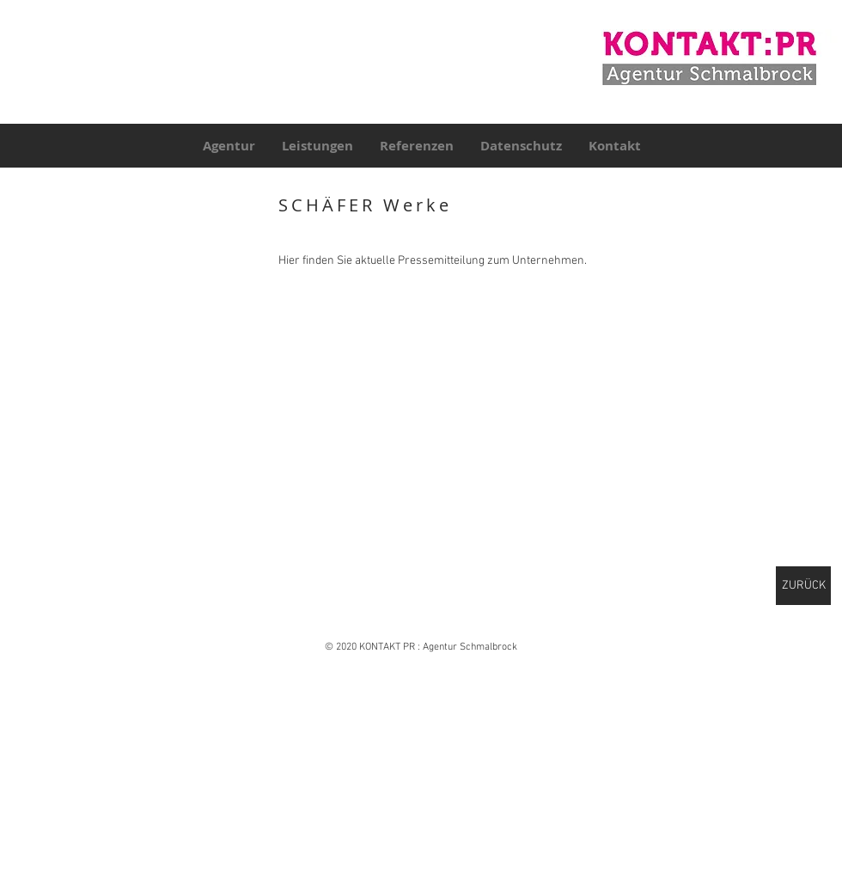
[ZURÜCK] (803, 585)
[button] (131, 266)
